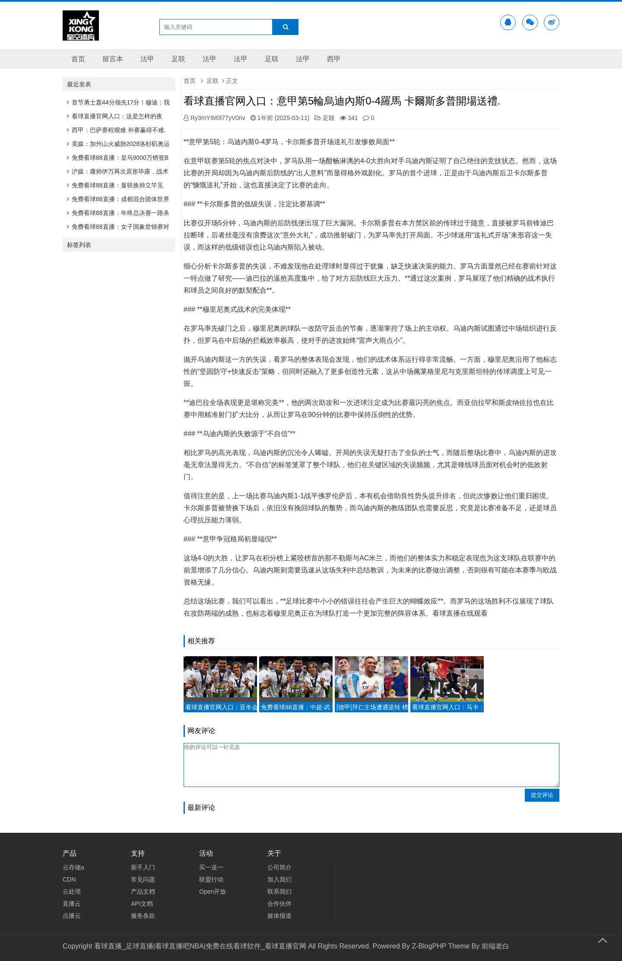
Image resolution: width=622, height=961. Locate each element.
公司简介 (279, 867)
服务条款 (143, 915)
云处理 (72, 891)
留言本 (112, 59)
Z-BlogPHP (429, 946)
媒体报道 (279, 915)
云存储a (73, 867)
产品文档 (143, 891)
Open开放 (212, 891)
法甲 (147, 59)
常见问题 (143, 879)
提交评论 (542, 795)
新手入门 (143, 867)
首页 (78, 59)
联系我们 (279, 891)
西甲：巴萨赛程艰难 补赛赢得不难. (116, 129)
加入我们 (279, 879)
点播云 (72, 915)
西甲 (334, 59)
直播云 (72, 903)
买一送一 (211, 867)
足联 (178, 59)
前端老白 (495, 946)
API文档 (142, 903)
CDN (69, 879)
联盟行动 (211, 879)
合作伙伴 (279, 903)
